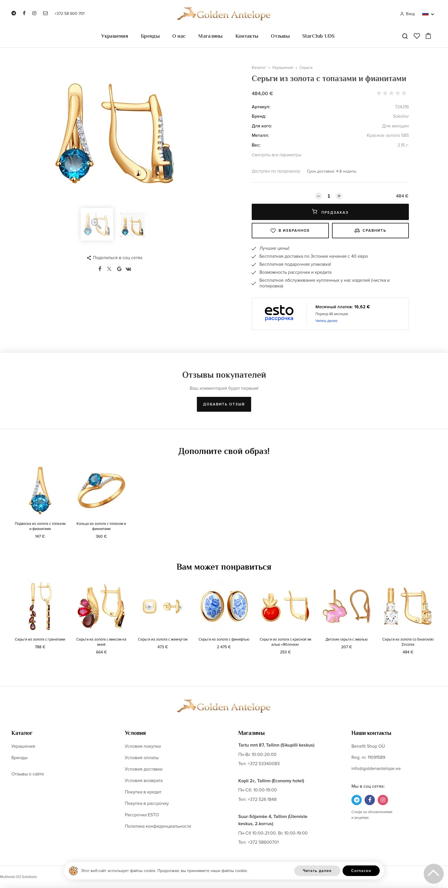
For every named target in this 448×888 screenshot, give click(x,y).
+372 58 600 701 (70, 13)
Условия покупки (143, 746)
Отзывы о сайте (27, 774)
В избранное (290, 230)
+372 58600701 (263, 842)
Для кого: (262, 126)
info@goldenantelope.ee (376, 768)
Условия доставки (144, 769)
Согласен (361, 870)
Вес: (256, 145)
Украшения (114, 36)
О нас (179, 36)
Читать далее (326, 321)
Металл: (260, 135)
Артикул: (261, 107)
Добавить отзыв (224, 404)
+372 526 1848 (262, 799)
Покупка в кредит (143, 792)
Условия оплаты (142, 758)
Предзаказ (330, 212)
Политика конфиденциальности (158, 826)
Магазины (210, 36)
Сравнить (370, 230)
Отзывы (280, 36)
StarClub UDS (318, 36)
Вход (407, 13)
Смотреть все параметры (276, 154)
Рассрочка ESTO (142, 815)
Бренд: (259, 116)
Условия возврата (144, 780)
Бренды (150, 36)
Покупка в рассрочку (147, 803)
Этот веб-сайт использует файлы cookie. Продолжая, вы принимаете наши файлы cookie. (164, 870)
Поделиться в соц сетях (118, 258)
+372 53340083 (264, 764)
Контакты (246, 36)
